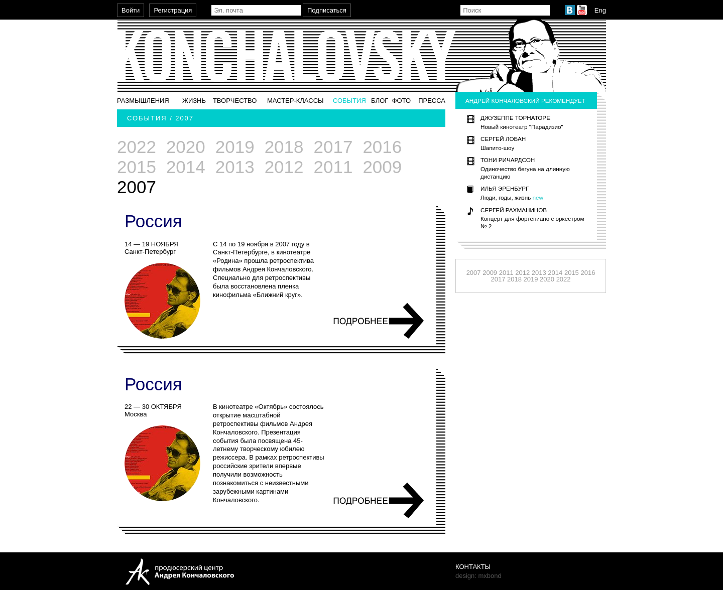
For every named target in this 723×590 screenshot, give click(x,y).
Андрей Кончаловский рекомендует (525, 100)
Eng (600, 10)
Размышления (143, 100)
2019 (235, 147)
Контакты (473, 566)
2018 (284, 147)
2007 (473, 272)
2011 (333, 167)
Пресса (431, 100)
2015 (136, 167)
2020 (185, 147)
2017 (333, 147)
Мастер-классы (295, 100)
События (349, 100)
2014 (185, 167)
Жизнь (194, 100)
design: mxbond (478, 575)
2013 (235, 167)
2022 (136, 147)
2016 (382, 147)
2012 (284, 167)
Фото (401, 100)
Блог (379, 100)
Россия (153, 221)
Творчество (235, 100)
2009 (382, 167)
